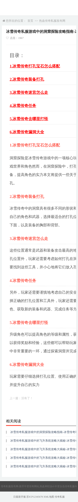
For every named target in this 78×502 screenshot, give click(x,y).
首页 (30, 20)
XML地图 (48, 496)
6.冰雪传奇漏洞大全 (27, 132)
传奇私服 (60, 496)
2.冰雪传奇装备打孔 (27, 79)
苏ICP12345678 (34, 496)
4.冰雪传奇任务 (23, 105)
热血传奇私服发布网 (52, 20)
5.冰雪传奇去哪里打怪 (29, 119)
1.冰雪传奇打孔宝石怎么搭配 (35, 66)
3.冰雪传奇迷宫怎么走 (29, 92)
